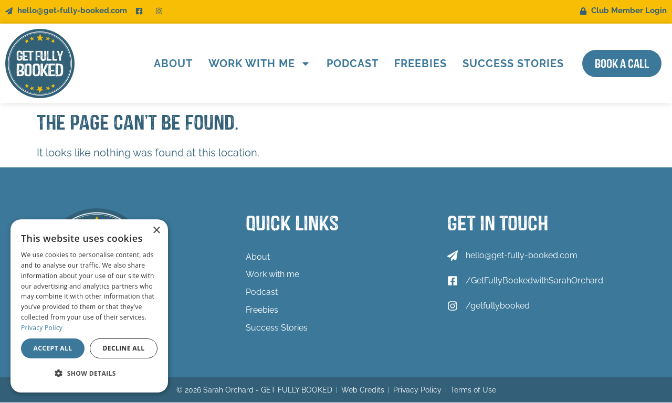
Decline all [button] (124, 348)
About (169, 63)
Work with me (255, 63)
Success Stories (509, 63)
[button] (89, 373)
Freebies (416, 63)
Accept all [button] (53, 348)
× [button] (156, 231)
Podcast (348, 63)
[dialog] (89, 306)
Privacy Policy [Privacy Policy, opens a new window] (41, 327)
